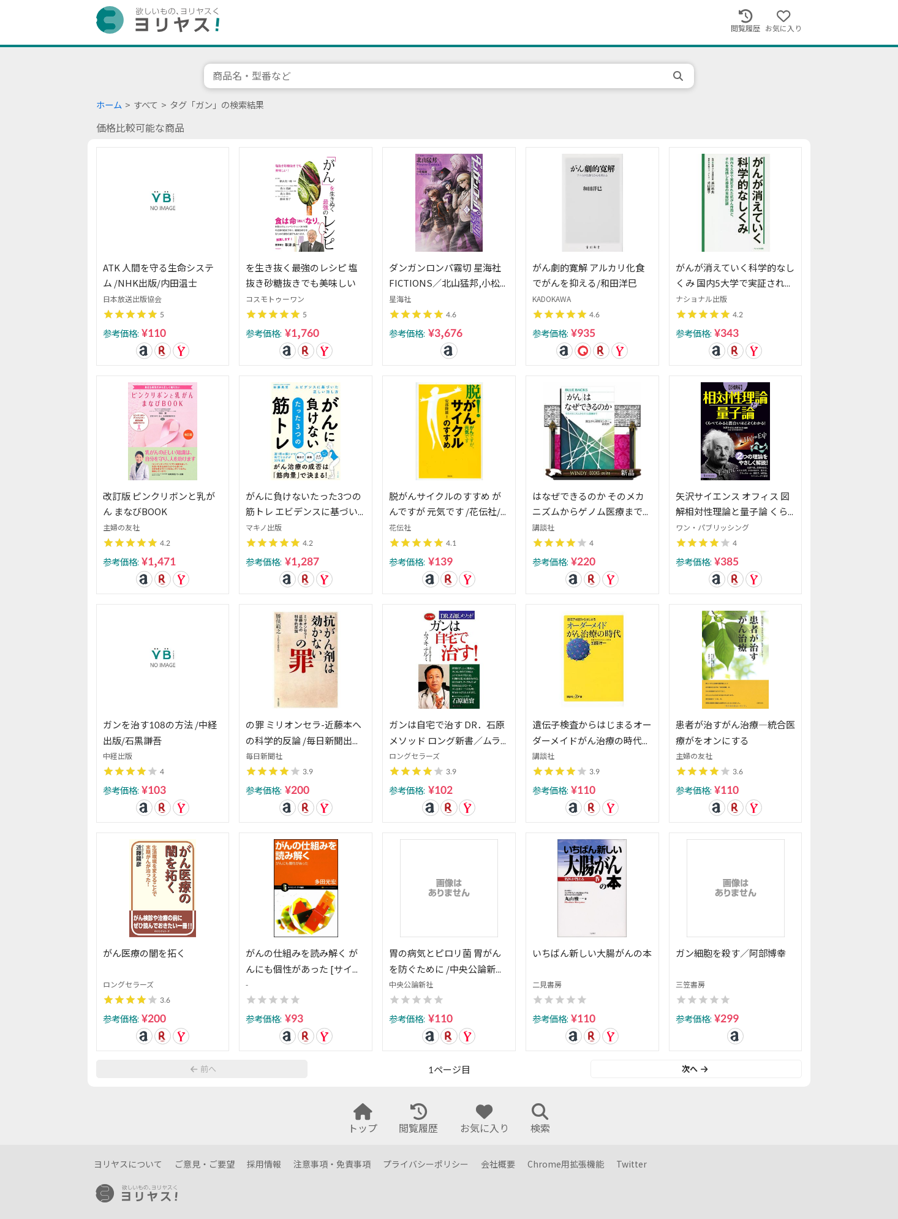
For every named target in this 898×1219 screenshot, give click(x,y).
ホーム (109, 105)
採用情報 (264, 1164)
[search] (679, 76)
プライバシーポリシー (426, 1164)
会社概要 (498, 1164)
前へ (203, 1069)
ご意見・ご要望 (205, 1164)
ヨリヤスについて (128, 1164)
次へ (694, 1069)
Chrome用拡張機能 (565, 1164)
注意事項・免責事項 (332, 1164)
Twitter (631, 1164)
